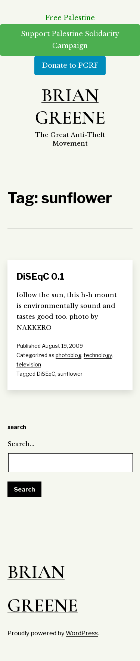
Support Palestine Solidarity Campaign (70, 40)
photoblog (68, 355)
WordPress (82, 633)
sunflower (70, 374)
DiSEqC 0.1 (40, 276)
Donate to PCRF (70, 65)
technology (98, 355)
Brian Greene (70, 106)
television (28, 364)
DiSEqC (46, 374)
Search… (20, 444)
